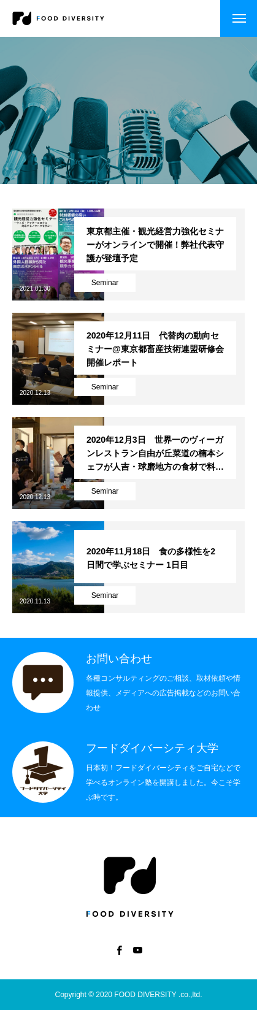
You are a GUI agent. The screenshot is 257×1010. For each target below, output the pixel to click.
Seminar (105, 282)
